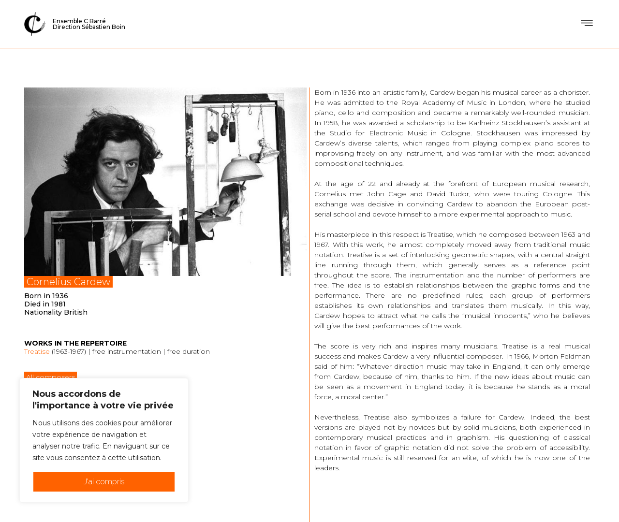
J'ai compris (104, 481)
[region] (104, 440)
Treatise (37, 351)
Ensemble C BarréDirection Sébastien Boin (89, 23)
